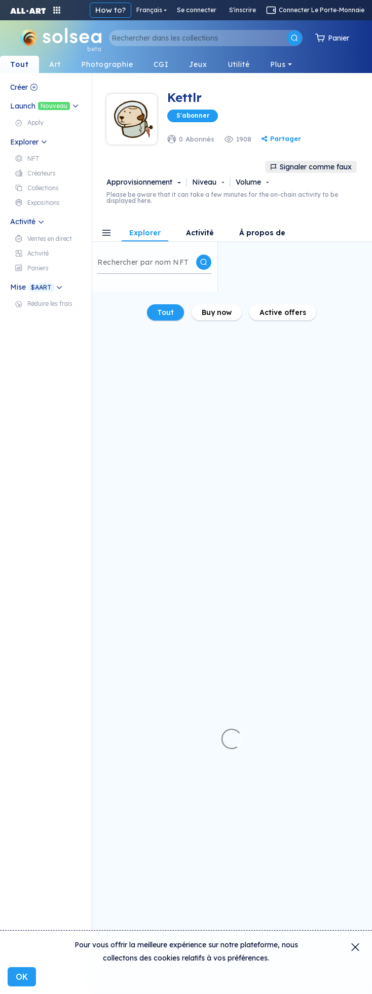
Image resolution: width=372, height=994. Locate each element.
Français (149, 10)
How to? (110, 10)
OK (22, 977)
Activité (200, 233)
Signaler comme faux (311, 166)
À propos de (262, 233)
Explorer (145, 233)
